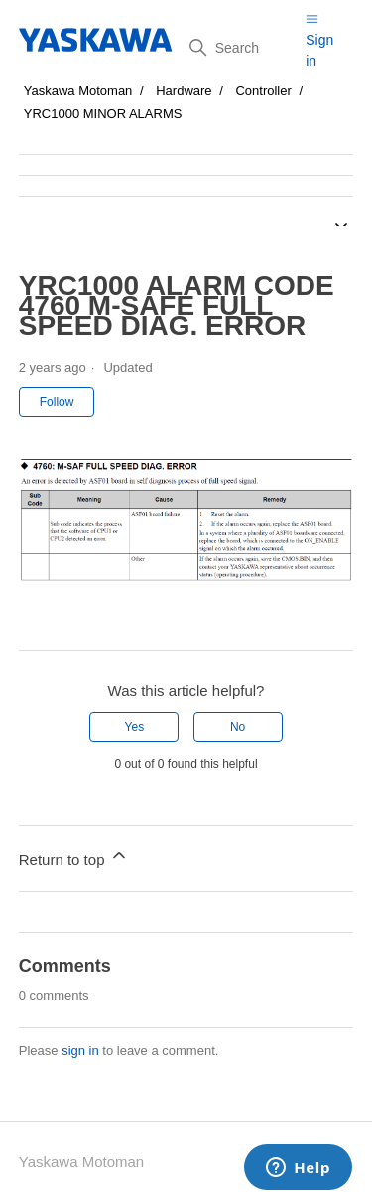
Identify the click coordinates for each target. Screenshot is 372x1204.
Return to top (74, 856)
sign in (80, 1050)
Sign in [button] (319, 50)
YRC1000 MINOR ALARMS (103, 113)
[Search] (240, 48)
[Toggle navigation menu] (312, 18)
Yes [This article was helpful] (135, 727)
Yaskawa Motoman (78, 90)
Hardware (183, 90)
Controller (263, 90)
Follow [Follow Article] (57, 402)
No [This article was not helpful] (237, 727)
